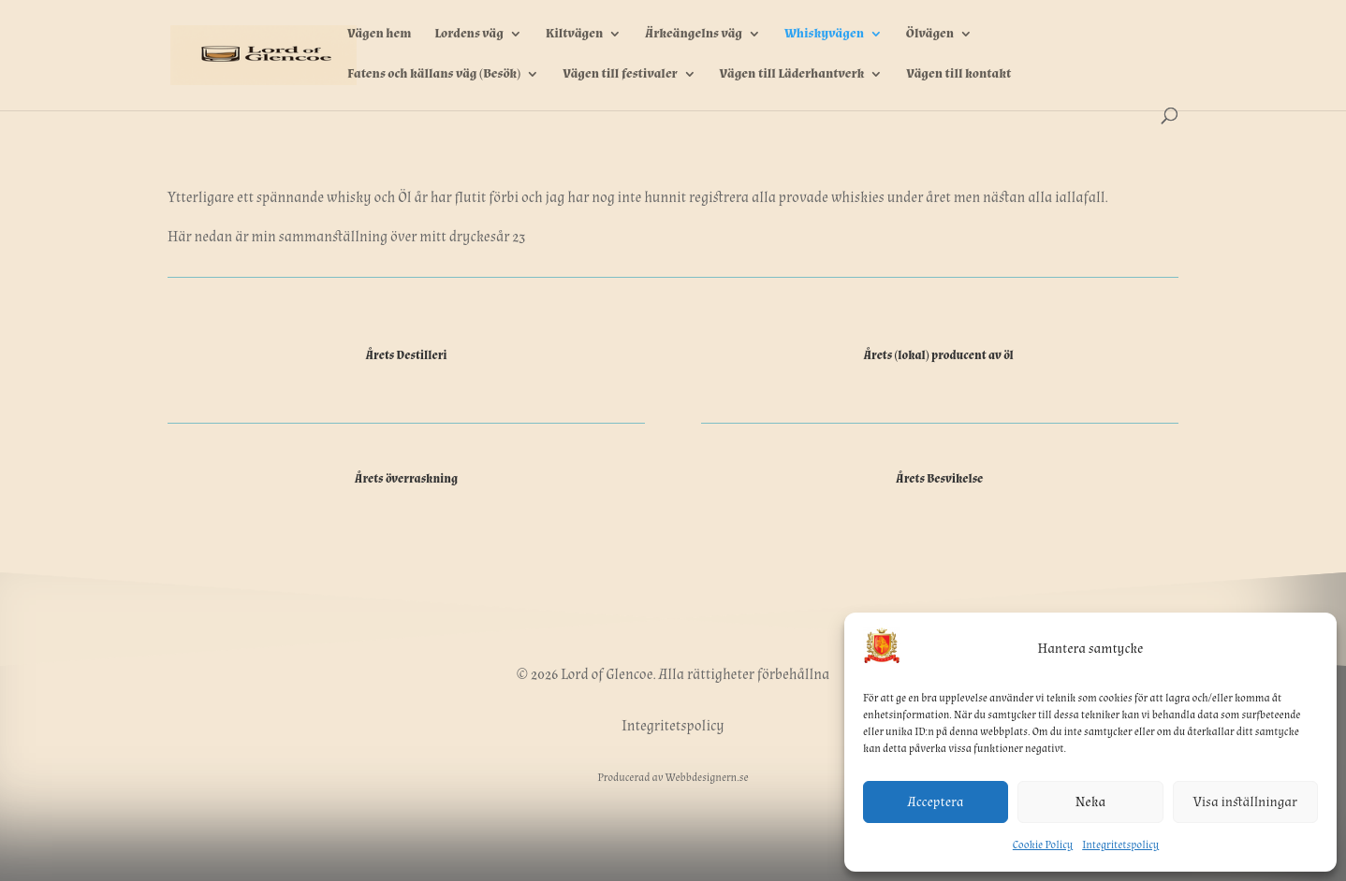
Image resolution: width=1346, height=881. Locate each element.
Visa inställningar (1245, 802)
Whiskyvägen (824, 34)
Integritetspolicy (1120, 845)
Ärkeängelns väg (693, 34)
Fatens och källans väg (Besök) (433, 74)
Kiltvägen (574, 34)
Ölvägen (930, 34)
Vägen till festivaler (620, 74)
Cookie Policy (1043, 845)
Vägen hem (379, 34)
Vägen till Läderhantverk (792, 74)
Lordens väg (469, 34)
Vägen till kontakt (958, 74)
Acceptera (936, 802)
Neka (1090, 802)
